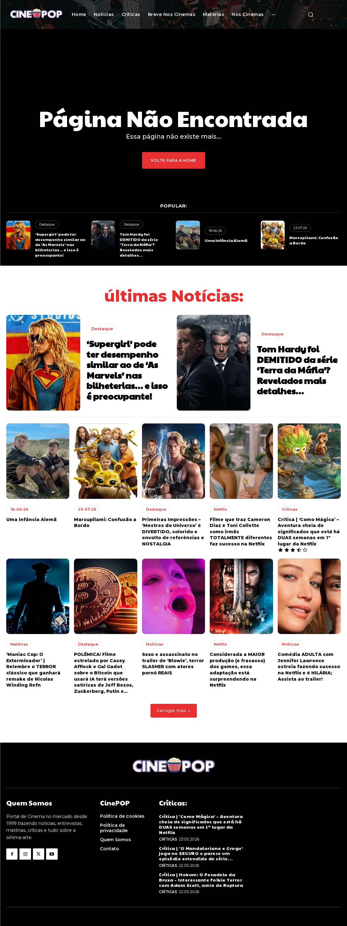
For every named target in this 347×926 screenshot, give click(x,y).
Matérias (19, 644)
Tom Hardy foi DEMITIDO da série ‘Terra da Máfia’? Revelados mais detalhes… (139, 245)
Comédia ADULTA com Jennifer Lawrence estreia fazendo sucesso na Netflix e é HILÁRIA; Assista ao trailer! (309, 667)
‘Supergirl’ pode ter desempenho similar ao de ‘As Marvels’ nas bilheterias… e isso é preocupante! (60, 245)
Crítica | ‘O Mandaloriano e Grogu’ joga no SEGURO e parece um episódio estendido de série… (201, 853)
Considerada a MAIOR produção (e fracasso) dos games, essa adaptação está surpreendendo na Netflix (237, 670)
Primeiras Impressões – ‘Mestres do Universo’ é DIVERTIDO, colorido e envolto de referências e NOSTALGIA (173, 532)
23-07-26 (300, 228)
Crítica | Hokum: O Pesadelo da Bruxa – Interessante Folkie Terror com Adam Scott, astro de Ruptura (201, 879)
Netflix (220, 509)
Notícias (154, 644)
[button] (310, 14)
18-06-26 (215, 230)
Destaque (47, 224)
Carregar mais (174, 710)
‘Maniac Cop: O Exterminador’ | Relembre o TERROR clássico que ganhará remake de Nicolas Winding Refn (33, 670)
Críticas (289, 509)
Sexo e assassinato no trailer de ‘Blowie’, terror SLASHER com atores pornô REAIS (173, 664)
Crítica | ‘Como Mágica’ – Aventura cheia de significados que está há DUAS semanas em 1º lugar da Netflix (309, 532)
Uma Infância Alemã (226, 240)
